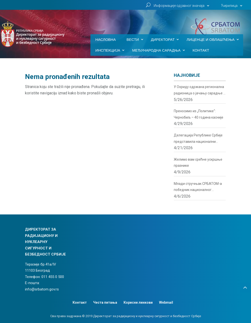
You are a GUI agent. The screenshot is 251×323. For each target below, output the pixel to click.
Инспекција (107, 50)
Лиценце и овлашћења (211, 39)
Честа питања (105, 302)
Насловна (105, 39)
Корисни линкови (138, 302)
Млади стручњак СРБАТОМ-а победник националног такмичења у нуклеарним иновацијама (198, 187)
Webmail (166, 302)
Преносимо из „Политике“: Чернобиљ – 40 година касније (198, 114)
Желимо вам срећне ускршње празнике (198, 162)
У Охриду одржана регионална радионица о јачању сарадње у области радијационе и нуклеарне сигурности (199, 90)
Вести (132, 39)
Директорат (163, 39)
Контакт (201, 50)
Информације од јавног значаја (179, 6)
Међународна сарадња (156, 50)
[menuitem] (232, 7)
